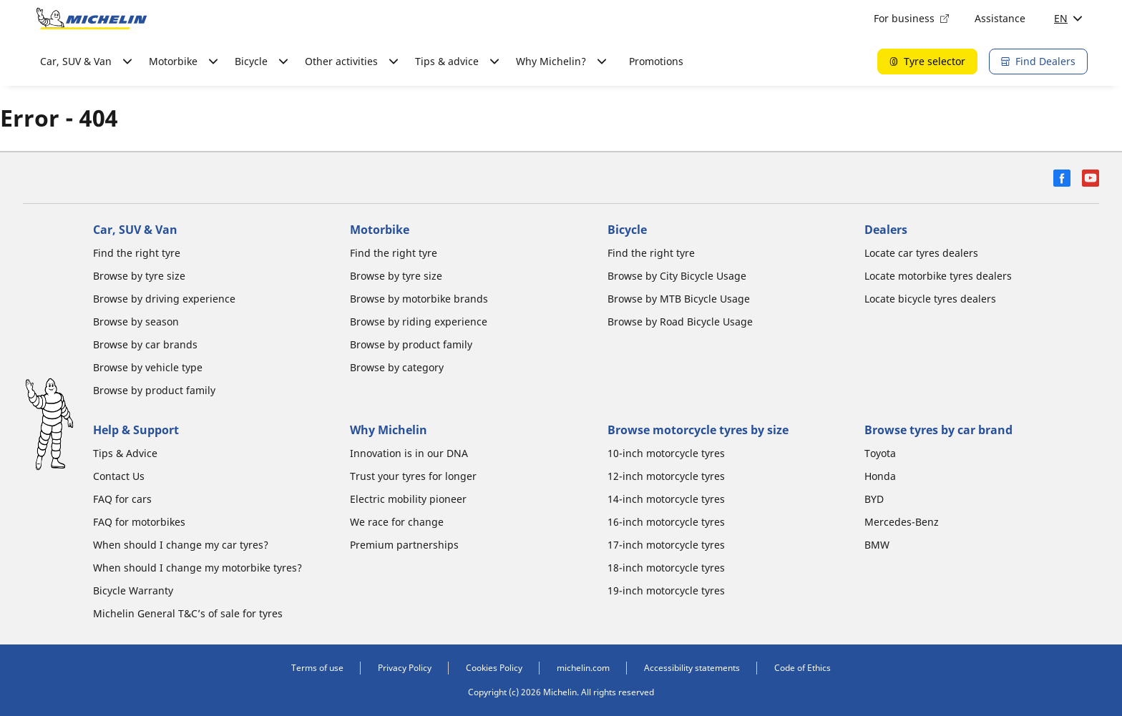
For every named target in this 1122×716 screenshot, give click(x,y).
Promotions (656, 61)
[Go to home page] (91, 18)
